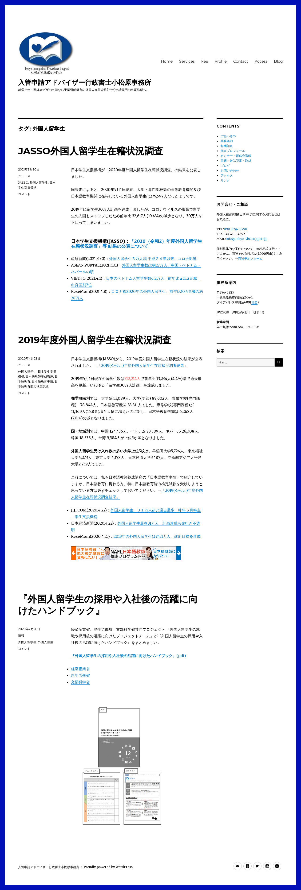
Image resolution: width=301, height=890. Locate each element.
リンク (225, 180)
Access (261, 61)
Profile (221, 61)
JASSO (23, 182)
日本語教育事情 (42, 381)
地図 (254, 302)
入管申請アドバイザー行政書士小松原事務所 (84, 82)
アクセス (227, 176)
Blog (278, 61)
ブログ (225, 166)
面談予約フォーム (250, 259)
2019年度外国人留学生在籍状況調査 (94, 340)
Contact (240, 61)
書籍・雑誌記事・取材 (236, 161)
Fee (204, 61)
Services (186, 61)
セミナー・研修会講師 (236, 156)
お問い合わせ (230, 171)
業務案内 (227, 141)
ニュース (24, 176)
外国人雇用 (45, 642)
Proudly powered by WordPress (108, 867)
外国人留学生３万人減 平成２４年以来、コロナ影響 (153, 258)
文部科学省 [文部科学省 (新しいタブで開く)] (80, 682)
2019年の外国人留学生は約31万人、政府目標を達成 (157, 536)
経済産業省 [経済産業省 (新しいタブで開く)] (80, 668)
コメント (24, 194)
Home (167, 61)
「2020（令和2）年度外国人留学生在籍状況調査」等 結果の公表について (136, 243)
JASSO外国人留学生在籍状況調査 (90, 151)
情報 (21, 635)
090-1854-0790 (235, 229)
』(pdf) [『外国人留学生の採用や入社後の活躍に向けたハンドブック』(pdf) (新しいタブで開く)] (179, 655)
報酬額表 (227, 146)
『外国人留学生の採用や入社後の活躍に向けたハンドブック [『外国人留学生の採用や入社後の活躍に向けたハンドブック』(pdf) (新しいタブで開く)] (122, 655)
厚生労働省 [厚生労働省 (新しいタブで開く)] (80, 675)
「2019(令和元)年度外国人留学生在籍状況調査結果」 (142, 365)
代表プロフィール (233, 151)
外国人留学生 (39, 182)
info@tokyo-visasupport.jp (246, 239)
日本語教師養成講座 (39, 376)
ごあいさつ (228, 136)
